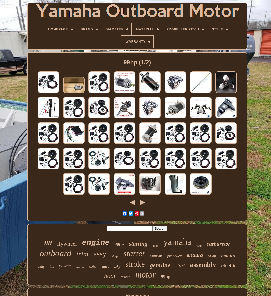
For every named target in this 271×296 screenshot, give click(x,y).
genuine (160, 265)
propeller (174, 256)
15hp (155, 245)
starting (138, 243)
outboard (55, 253)
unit (105, 266)
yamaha (177, 242)
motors (228, 256)
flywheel (67, 243)
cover (125, 276)
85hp (92, 267)
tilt (48, 243)
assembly (203, 265)
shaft (115, 256)
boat (109, 275)
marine (80, 267)
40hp (119, 244)
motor (145, 274)
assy (100, 254)
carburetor (218, 244)
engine (96, 242)
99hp (165, 276)
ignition (156, 256)
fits (51, 267)
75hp (41, 267)
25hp (117, 267)
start (180, 266)
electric (228, 266)
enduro (195, 255)
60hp (199, 245)
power (65, 266)
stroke (135, 264)
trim (82, 254)
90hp (212, 256)
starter (134, 253)
